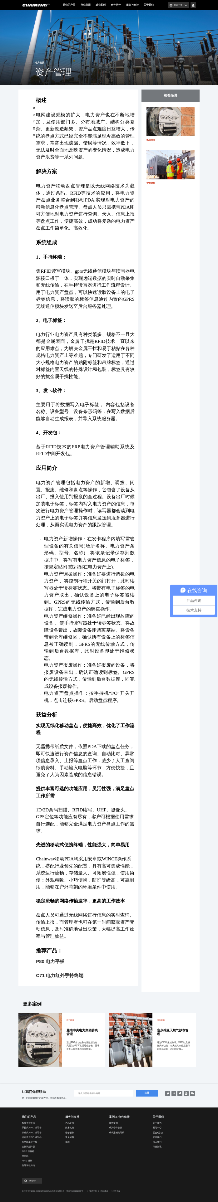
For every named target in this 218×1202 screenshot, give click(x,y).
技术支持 (69, 1127)
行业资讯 (157, 1146)
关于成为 (157, 1123)
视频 (67, 1142)
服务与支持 (132, 4)
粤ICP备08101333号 (74, 1191)
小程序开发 (115, 1191)
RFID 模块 (27, 1160)
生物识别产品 (28, 1146)
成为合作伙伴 (115, 1127)
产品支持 (69, 1123)
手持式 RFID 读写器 (32, 1127)
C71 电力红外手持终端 (59, 975)
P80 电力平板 (50, 961)
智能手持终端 (28, 1123)
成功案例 (101, 4)
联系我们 (157, 1137)
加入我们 (157, 1142)
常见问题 (69, 1137)
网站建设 (104, 1191)
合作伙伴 (116, 4)
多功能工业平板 (29, 1142)
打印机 (25, 1156)
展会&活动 (158, 1132)
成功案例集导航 (116, 1132)
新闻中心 (157, 1127)
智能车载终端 (28, 1165)
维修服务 (69, 1132)
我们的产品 (69, 6)
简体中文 (178, 4)
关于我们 (149, 4)
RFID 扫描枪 (28, 1151)
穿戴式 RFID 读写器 (32, 1132)
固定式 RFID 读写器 (32, 1137)
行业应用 (86, 4)
